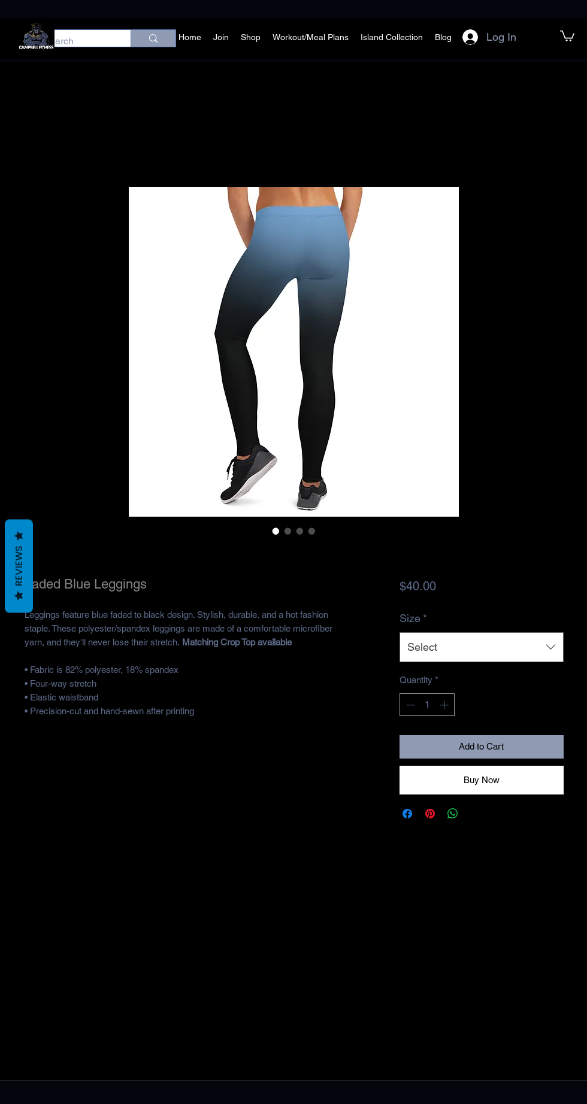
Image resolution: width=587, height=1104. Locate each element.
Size (413, 618)
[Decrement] (409, 705)
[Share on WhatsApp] (453, 813)
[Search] (74, 41)
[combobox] (481, 647)
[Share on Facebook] (407, 813)
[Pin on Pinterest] (430, 813)
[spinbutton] (427, 705)
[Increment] (445, 705)
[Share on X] (475, 813)
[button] (567, 35)
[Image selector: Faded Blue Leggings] (276, 531)
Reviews (19, 566)
